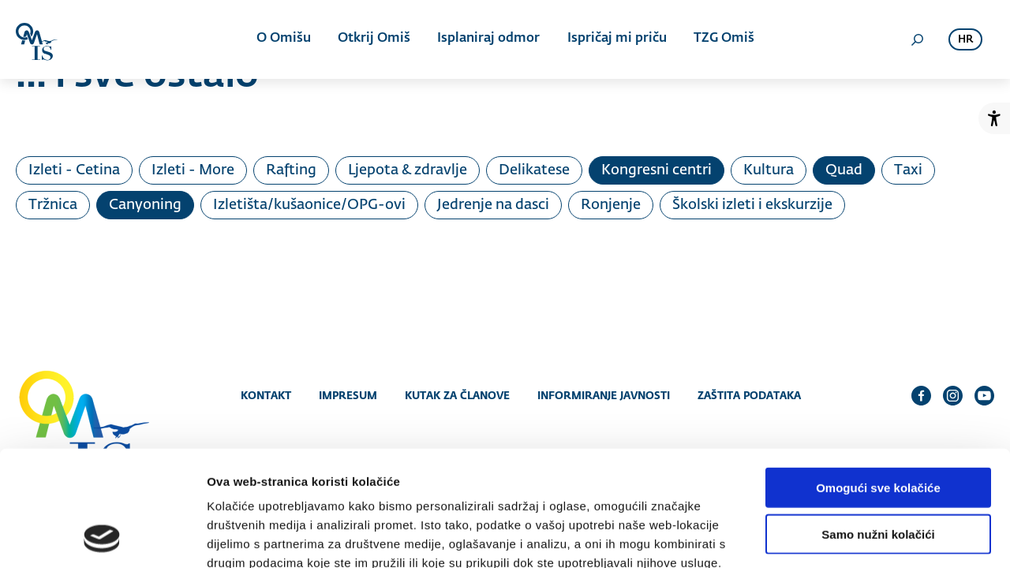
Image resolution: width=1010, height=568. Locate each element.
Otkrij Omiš (374, 39)
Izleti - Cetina (74, 170)
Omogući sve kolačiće (878, 379)
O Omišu (283, 39)
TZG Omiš (723, 39)
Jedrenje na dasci (493, 205)
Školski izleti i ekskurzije (752, 205)
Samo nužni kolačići (877, 425)
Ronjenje (611, 205)
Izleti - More (193, 170)
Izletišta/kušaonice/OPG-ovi (309, 205)
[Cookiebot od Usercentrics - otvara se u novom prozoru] (102, 537)
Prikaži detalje (817, 537)
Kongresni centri (656, 170)
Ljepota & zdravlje (407, 170)
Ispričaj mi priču (616, 39)
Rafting (291, 170)
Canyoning (145, 205)
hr (965, 40)
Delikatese (534, 170)
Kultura (768, 170)
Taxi (908, 170)
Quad (843, 170)
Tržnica (52, 205)
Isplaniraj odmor (488, 39)
